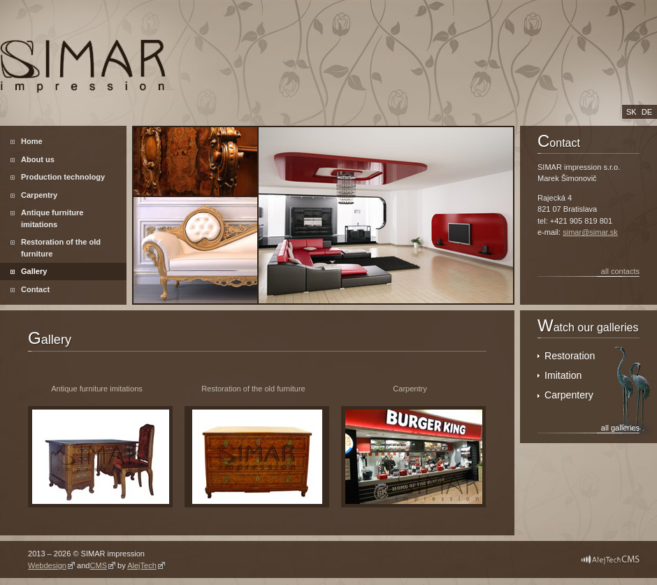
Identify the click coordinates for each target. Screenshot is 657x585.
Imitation (563, 375)
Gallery (34, 271)
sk (631, 112)
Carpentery (568, 394)
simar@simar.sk (590, 232)
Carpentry (39, 195)
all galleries (620, 428)
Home (32, 141)
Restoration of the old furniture (61, 248)
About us (38, 159)
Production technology (63, 177)
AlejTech (142, 565)
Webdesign (47, 565)
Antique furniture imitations (52, 218)
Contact (35, 289)
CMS (98, 565)
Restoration (569, 355)
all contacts (620, 271)
